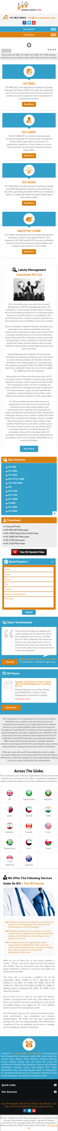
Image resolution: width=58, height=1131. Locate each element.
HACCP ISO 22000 (29, 230)
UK (9, 795)
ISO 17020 (12, 491)
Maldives (48, 795)
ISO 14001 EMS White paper (17, 536)
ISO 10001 (12, 507)
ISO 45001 (29, 182)
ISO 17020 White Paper (15, 543)
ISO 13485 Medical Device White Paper (22, 533)
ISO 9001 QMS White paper (16, 530)
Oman (48, 844)
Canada (29, 828)
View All (9, 662)
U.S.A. (48, 828)
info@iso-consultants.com (41, 17)
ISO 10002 (12, 511)
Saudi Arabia (29, 795)
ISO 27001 (12, 495)
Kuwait (29, 811)
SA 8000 (11, 503)
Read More (29, 104)
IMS (10, 487)
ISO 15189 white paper (15, 540)
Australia (29, 860)
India (48, 811)
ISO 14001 (29, 132)
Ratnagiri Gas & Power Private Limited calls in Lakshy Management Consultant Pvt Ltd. (33, 683)
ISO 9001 (29, 83)
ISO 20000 (12, 499)
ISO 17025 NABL (15, 483)
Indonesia (9, 860)
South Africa (9, 844)
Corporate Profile (12, 526)
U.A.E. (29, 844)
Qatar (9, 811)
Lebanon (10, 828)
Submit (29, 612)
